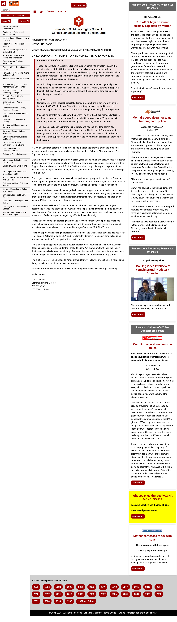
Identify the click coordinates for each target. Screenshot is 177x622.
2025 (36, 593)
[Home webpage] (3, 3)
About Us (62, 11)
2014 (159, 593)
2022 (70, 593)
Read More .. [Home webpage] (138, 575)
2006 (114, 600)
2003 (148, 600)
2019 (103, 593)
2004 (137, 600)
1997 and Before (87, 607)
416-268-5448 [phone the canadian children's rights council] (79, 5)
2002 (159, 600)
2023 (59, 593)
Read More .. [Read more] (138, 523)
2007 (103, 600)
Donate (50, 11)
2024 (47, 593)
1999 (59, 607)
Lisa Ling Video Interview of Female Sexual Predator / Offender (152, 276)
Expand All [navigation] (6, 21)
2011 (59, 600)
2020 (92, 593)
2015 (148, 593)
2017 (126, 593)
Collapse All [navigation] (24, 21)
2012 (47, 600)
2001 (36, 607)
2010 (70, 600)
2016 (137, 593)
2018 (114, 593)
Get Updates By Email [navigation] (15, 15)
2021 (81, 593)
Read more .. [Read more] (138, 97)
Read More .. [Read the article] (138, 489)
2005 (126, 600)
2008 (92, 600)
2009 (81, 600)
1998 (70, 607)
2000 (47, 607)
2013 (36, 600)
